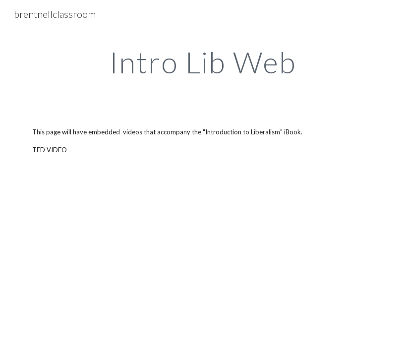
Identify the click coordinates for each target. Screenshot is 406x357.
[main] (203, 62)
